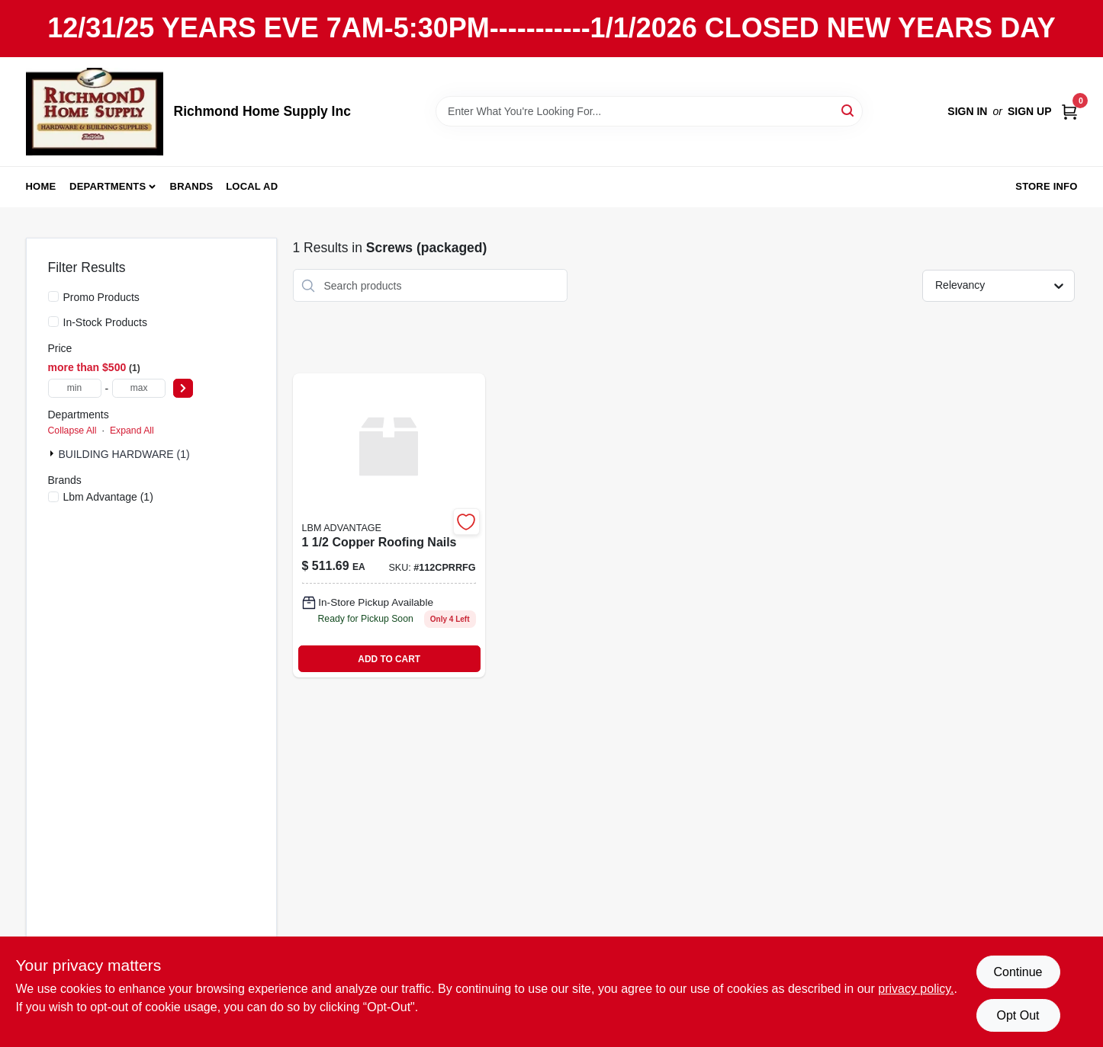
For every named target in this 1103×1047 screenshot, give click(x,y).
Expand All (132, 430)
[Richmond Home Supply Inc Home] (94, 111)
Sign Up (1030, 111)
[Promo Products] (53, 296)
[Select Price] (183, 388)
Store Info (1046, 186)
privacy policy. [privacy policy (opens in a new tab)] (915, 988)
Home (41, 186)
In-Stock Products (105, 322)
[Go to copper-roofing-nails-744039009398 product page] (389, 525)
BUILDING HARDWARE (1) (124, 454)
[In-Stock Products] (53, 321)
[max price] (139, 388)
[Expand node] (53, 453)
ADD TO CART (389, 659)
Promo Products (101, 297)
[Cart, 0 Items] (1069, 112)
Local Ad (252, 186)
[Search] (849, 110)
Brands (192, 186)
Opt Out (1017, 1015)
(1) (108, 497)
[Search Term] (649, 111)
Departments (107, 186)
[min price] (74, 388)
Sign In (967, 111)
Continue (1017, 971)
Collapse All (72, 430)
